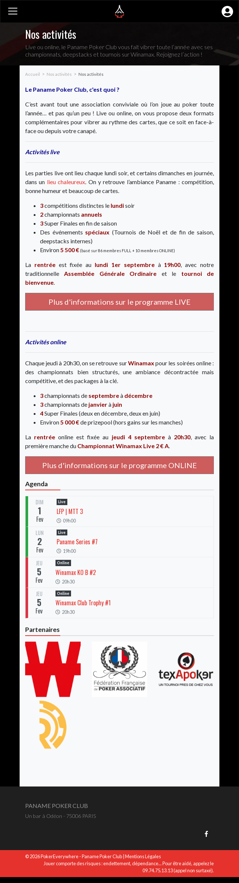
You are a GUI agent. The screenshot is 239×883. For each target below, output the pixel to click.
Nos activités (59, 74)
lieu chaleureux (66, 181)
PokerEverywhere (59, 856)
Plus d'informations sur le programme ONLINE (119, 465)
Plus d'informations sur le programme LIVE (119, 301)
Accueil (32, 74)
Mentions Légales (143, 856)
